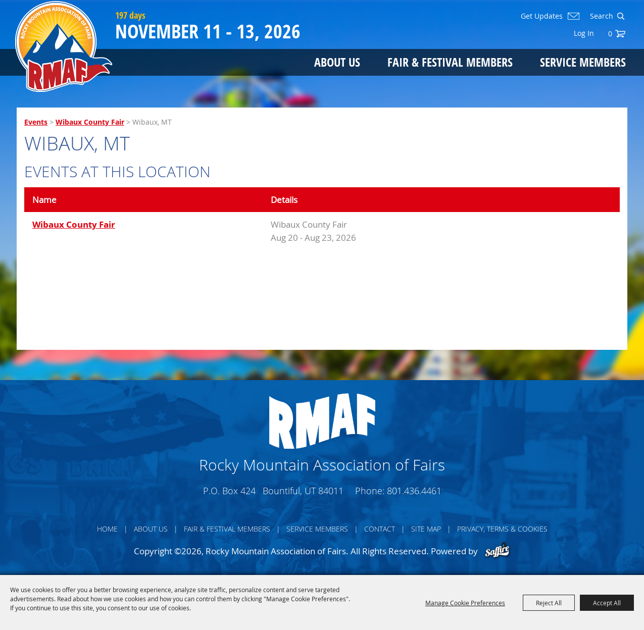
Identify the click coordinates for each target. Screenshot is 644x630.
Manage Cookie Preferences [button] (465, 603)
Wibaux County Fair (90, 122)
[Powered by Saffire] (497, 551)
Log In (584, 33)
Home (107, 529)
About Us (337, 62)
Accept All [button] (607, 603)
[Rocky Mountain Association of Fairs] (64, 46)
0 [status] (610, 33)
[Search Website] (600, 16)
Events (35, 122)
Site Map (426, 529)
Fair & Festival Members (450, 62)
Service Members (583, 62)
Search (620, 16)
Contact (379, 529)
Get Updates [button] (542, 16)
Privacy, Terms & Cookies (502, 529)
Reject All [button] (549, 603)
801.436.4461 (414, 491)
